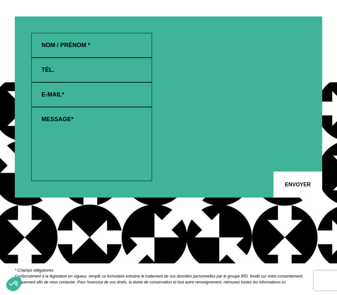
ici (283, 282)
